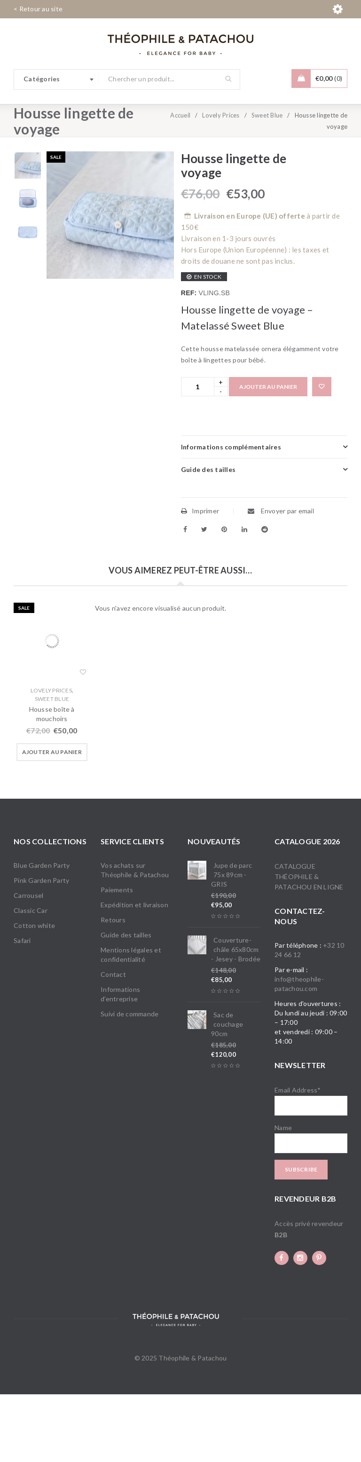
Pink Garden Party (41, 948)
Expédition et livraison (134, 972)
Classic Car (30, 978)
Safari (22, 1008)
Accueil (180, 183)
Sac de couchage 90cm (227, 1091)
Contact (113, 1042)
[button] (51, 820)
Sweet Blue (267, 183)
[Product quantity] (197, 454)
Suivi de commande (129, 1081)
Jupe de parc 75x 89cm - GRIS (231, 942)
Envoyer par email (281, 578)
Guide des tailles (126, 1002)
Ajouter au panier (268, 454)
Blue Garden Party (42, 933)
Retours (113, 987)
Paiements (117, 957)
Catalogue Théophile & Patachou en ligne (309, 944)
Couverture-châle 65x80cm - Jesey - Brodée (235, 1017)
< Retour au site (38, 9)
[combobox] (56, 79)
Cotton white (34, 993)
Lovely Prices (220, 183)
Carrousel (28, 963)
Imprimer (200, 578)
